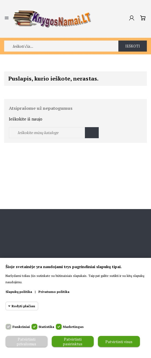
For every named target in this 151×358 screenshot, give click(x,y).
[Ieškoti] (54, 132)
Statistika (46, 327)
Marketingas (73, 327)
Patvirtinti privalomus (26, 341)
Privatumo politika (53, 292)
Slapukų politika (19, 292)
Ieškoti (132, 46)
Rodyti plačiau (23, 306)
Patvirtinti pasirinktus (72, 341)
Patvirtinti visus (118, 341)
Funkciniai (21, 327)
